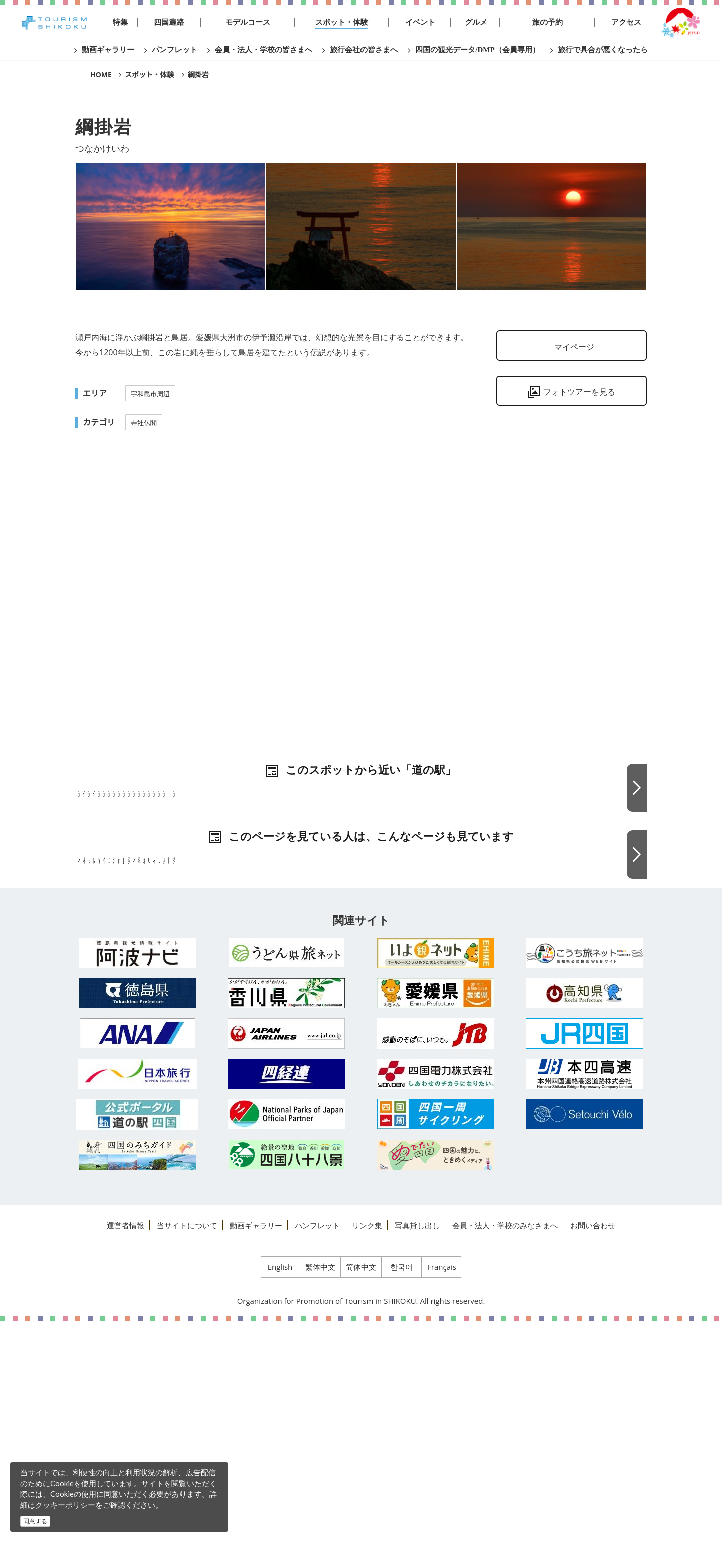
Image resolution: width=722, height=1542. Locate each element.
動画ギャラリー (256, 1446)
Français (441, 1487)
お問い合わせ (592, 1446)
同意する (35, 1521)
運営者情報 (125, 1446)
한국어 (401, 1487)
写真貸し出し (417, 1446)
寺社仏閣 (144, 422)
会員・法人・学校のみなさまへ (505, 1446)
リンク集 (367, 1446)
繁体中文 (320, 1487)
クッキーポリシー (65, 1505)
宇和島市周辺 (150, 393)
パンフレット (317, 1446)
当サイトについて (187, 1446)
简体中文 (361, 1487)
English (280, 1487)
